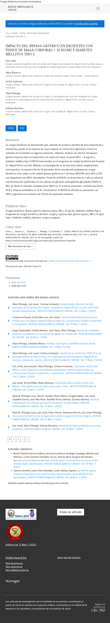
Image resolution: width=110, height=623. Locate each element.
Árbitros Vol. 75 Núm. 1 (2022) (21, 544)
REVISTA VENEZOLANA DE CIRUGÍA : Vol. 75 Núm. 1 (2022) (58, 324)
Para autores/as (14, 566)
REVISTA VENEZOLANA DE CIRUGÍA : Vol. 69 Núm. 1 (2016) (53, 429)
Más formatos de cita (19, 246)
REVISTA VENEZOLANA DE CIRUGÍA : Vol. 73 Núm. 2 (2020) (73, 360)
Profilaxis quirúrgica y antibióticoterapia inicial (71, 343)
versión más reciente (86, 23)
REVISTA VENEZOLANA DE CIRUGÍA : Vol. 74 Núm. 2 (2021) (66, 311)
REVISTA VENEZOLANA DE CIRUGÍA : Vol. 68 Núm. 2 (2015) (57, 477)
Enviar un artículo (70, 512)
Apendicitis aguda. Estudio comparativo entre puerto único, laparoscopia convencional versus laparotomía (55, 474)
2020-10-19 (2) (18, 282)
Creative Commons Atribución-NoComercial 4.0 (69, 261)
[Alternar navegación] (98, 8)
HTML (11, 128)
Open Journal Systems (68, 557)
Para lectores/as (14, 563)
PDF (22, 128)
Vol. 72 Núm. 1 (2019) (16, 33)
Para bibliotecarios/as (17, 570)
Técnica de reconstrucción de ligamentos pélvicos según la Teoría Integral (51, 416)
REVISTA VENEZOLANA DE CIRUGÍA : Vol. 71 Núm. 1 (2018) (41, 347)
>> (27, 439)
